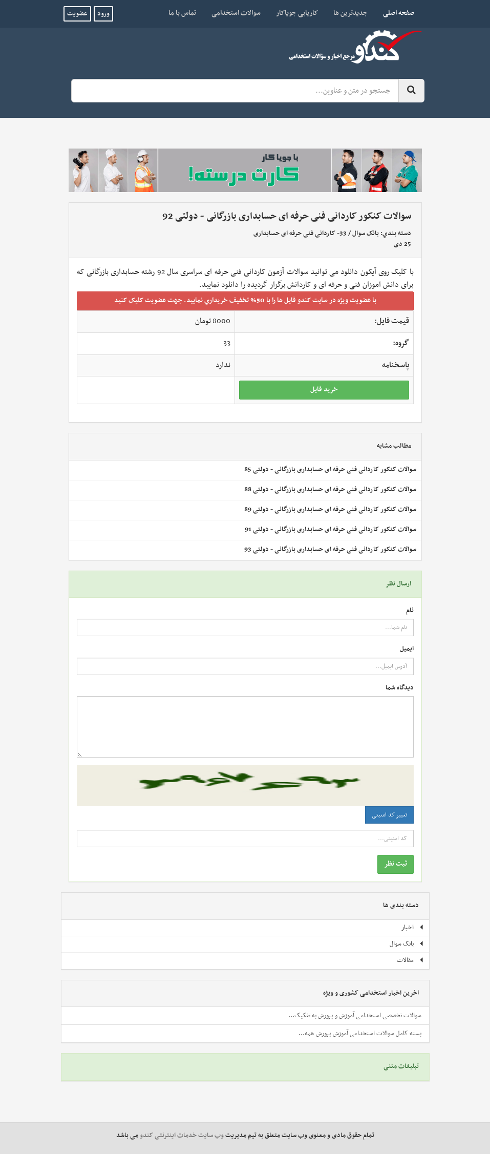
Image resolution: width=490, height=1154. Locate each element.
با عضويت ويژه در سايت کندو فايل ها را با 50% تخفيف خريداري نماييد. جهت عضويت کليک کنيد (245, 300)
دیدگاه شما (400, 688)
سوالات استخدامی (236, 13)
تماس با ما (182, 13)
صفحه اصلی (394, 13)
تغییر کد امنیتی (389, 815)
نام (410, 610)
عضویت (77, 13)
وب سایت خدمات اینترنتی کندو (182, 1135)
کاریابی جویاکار (297, 13)
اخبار (412, 927)
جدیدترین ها (350, 13)
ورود (103, 13)
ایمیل (407, 649)
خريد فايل (324, 389)
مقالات (410, 960)
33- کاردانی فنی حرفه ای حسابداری (300, 233)
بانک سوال (365, 233)
